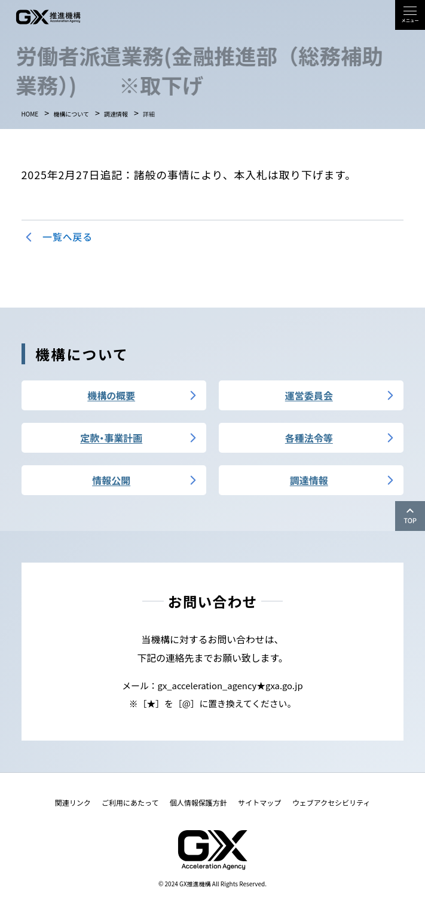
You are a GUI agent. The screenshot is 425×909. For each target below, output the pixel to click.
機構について (71, 114)
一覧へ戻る (67, 237)
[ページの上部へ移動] (410, 516)
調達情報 (116, 114)
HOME (30, 114)
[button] (410, 15)
